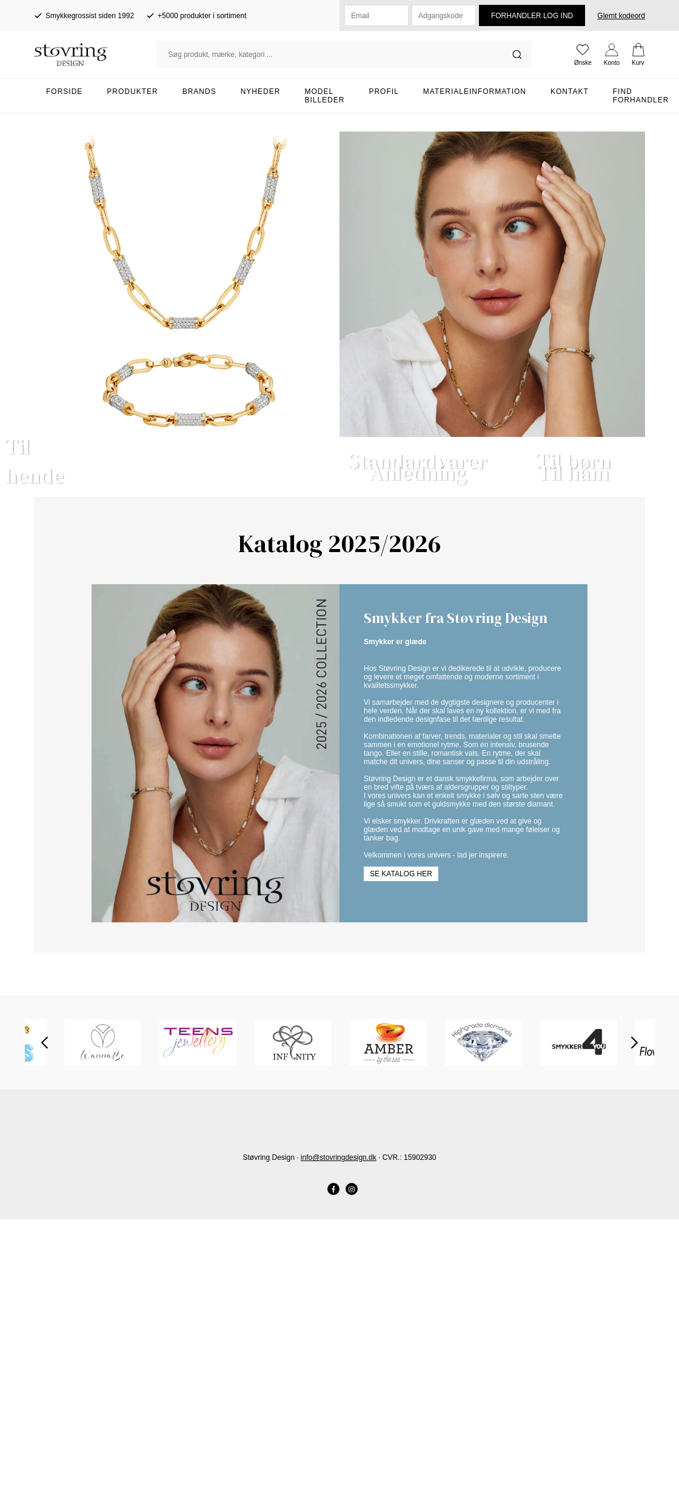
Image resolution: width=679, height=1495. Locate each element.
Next (634, 1329)
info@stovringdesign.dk (338, 1444)
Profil (383, 91)
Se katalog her (401, 1161)
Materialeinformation (474, 91)
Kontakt (569, 91)
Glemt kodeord (621, 16)
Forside (64, 91)
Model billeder (324, 95)
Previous (44, 1329)
